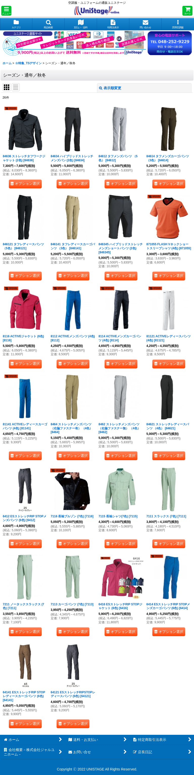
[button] (6, 11)
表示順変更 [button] (110, 88)
